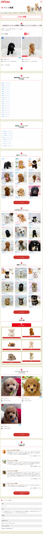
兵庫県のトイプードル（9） (6, 87)
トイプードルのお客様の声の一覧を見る (21, 493)
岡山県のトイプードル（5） (6, 101)
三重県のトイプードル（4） (6, 103)
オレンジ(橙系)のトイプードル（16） (7, 133)
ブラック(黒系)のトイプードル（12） (7, 135)
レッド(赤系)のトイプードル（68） (7, 131)
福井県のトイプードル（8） (6, 93)
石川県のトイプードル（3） (6, 112)
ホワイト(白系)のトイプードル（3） (7, 145)
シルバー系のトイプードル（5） (6, 143)
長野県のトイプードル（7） (6, 95)
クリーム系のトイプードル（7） (6, 141)
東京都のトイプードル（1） (6, 116)
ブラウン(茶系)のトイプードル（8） (7, 139)
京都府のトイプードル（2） (6, 114)
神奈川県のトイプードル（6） (6, 97)
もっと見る (21, 202)
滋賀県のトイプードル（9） (6, 89)
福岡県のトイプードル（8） (6, 91)
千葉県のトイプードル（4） (6, 110)
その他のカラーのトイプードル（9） (7, 137)
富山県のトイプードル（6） (6, 99)
